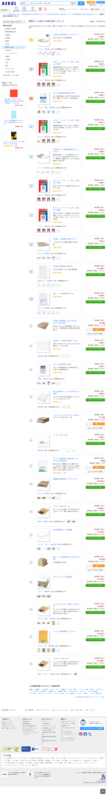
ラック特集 (15, 760)
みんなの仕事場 (66, 732)
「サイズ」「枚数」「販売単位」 (47, 107)
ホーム (4, 14)
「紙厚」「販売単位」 (43, 521)
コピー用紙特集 (8, 758)
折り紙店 (45, 689)
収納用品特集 (48, 763)
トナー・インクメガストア (21, 758)
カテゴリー (5, 10)
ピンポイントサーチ (24, 765)
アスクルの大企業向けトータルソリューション (68, 739)
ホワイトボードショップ (74, 758)
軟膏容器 (31, 710)
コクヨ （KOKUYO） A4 (61, 506)
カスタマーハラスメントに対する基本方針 (30, 729)
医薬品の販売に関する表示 (49, 741)
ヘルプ (103, 5)
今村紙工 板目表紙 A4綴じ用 (63, 266)
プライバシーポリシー (49, 726)
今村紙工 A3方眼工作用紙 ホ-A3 (65, 341)
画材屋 (37, 689)
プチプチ (91, 710)
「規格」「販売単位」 (43, 379)
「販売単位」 (41, 356)
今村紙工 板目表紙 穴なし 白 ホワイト (66, 34)
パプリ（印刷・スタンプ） (68, 728)
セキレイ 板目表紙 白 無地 (62, 364)
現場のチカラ (88, 760)
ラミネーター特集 (61, 758)
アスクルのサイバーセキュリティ (30, 733)
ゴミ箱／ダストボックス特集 (28, 760)
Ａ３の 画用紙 (92, 691)
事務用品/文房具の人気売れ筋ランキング (33, 14)
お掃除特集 (40, 760)
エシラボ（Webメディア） (68, 735)
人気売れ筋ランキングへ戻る (11, 75)
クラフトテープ (44, 710)
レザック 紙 (73, 691)
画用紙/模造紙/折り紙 (10, 32)
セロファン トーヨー (44, 693)
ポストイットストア (90, 763)
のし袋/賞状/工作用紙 (10, 29)
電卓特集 (33, 758)
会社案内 (26, 721)
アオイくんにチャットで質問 (92, 728)
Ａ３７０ (82, 691)
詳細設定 (73, 3)
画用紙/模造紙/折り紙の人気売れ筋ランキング (85, 14)
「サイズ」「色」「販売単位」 (46, 646)
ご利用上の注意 (47, 730)
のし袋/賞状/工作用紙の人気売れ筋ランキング (58, 14)
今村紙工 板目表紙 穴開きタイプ (64, 239)
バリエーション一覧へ (95, 42)
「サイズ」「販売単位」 (44, 49)
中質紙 (31, 689)
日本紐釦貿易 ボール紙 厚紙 (62, 530)
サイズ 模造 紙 (96, 693)
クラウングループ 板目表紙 (62, 577)
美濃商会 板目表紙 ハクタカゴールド (65, 479)
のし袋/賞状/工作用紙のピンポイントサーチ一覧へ (90, 697)
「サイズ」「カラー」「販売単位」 (47, 544)
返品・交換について (8, 728)
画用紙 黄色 (62, 691)
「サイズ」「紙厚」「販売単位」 (47, 618)
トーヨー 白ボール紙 (60, 435)
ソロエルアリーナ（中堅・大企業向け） (68, 724)
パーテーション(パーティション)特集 (93, 758)
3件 (65, 473)
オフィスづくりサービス (10, 765)
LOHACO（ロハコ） (67, 721)
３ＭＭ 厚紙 (72, 689)
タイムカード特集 (49, 758)
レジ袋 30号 (78, 710)
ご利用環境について (48, 728)
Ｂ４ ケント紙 (59, 693)
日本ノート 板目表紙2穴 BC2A (63, 293)
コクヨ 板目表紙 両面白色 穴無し (64, 93)
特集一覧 (34, 765)
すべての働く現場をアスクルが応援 (13, 763)
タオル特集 (64, 760)
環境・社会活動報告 (29, 726)
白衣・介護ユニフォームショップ (73, 763)
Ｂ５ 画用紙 (70, 693)
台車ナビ (96, 760)
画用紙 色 (52, 691)
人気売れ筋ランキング (14, 14)
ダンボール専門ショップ (76, 760)
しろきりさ (99, 689)
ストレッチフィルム (62, 710)
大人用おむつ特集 (38, 763)
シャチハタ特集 (58, 763)
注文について (6, 721)
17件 (15, 145)
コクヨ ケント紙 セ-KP (61, 658)
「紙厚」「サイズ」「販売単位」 (47, 674)
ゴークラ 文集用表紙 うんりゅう (64, 631)
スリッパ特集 (55, 760)
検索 (81, 3)
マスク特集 (28, 763)
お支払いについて (7, 726)
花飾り (86, 693)
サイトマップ (45, 721)
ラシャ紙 (32, 693)
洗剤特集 (47, 760)
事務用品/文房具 (7, 25)
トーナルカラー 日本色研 (38, 691)
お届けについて (7, 724)
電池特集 (39, 758)
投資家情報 (26, 724)
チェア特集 (7, 760)
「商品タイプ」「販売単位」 (45, 281)
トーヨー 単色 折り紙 (86, 689)
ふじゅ (79, 693)
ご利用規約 (46, 724)
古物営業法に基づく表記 (48, 733)
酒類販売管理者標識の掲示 (49, 737)
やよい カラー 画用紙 (57, 689)
